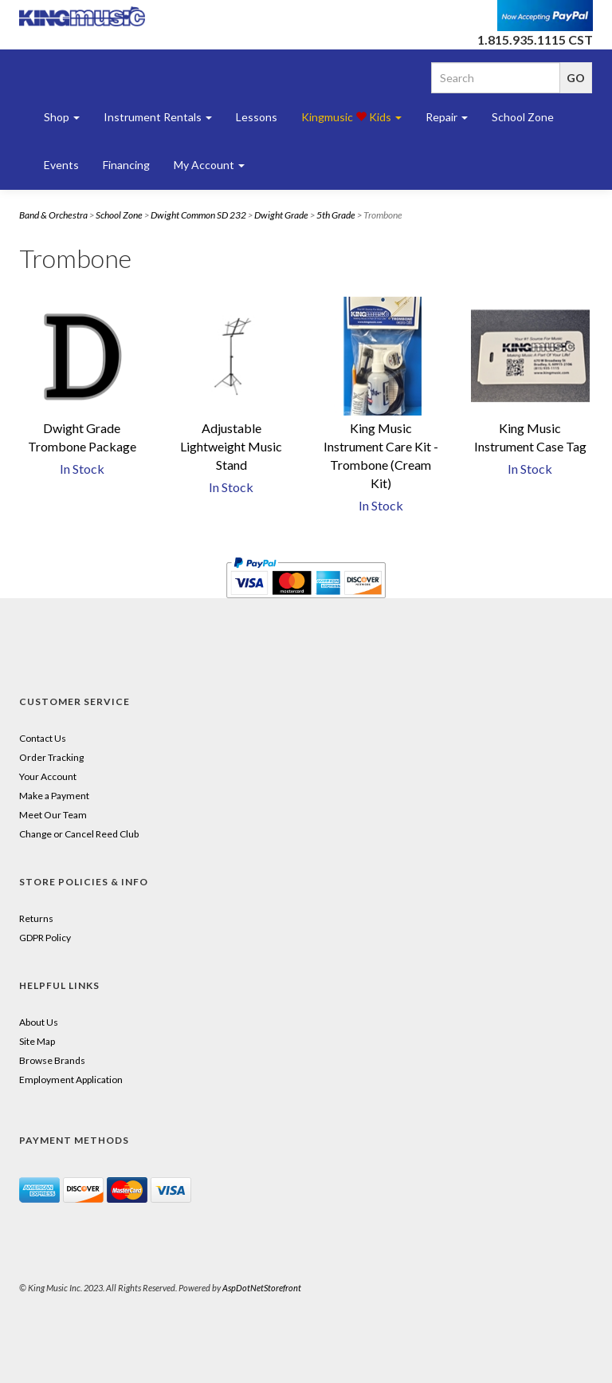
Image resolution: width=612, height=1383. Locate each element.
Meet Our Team (53, 815)
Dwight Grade (281, 215)
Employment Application (71, 1080)
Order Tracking (51, 757)
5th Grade (335, 215)
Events (61, 164)
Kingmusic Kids (351, 117)
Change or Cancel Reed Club (79, 834)
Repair (447, 117)
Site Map (37, 1041)
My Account (209, 164)
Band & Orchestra (53, 215)
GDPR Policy (45, 938)
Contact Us (42, 738)
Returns (36, 918)
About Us (38, 1022)
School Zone (523, 117)
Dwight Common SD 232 (198, 215)
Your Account (47, 776)
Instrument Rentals (158, 117)
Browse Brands (52, 1060)
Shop (62, 117)
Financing (126, 164)
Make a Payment (54, 796)
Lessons (256, 117)
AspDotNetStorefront (261, 1288)
